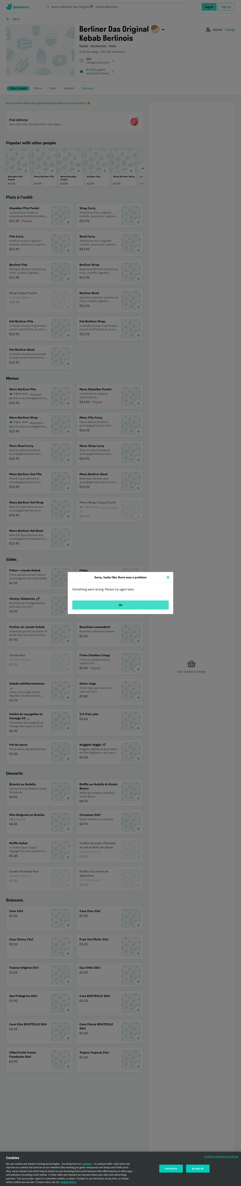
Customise (171, 1168)
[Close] (168, 577)
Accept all (198, 1168)
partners (87, 1163)
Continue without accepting (221, 1156)
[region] (120, 1169)
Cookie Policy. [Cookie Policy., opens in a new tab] (68, 1182)
